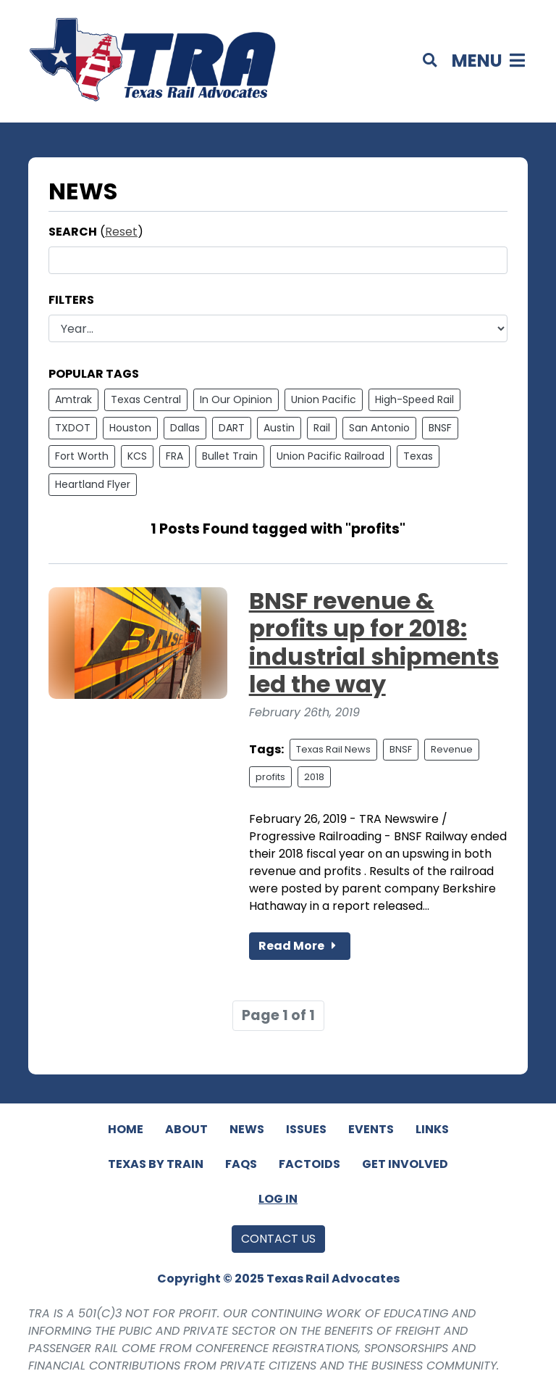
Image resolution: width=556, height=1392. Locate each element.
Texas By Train (155, 1164)
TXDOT (72, 427)
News (246, 1129)
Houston (130, 427)
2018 (314, 777)
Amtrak (73, 399)
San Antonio (379, 427)
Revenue (452, 749)
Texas (418, 456)
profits (270, 777)
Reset (121, 231)
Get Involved (405, 1164)
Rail (321, 427)
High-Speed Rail (414, 399)
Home (125, 1129)
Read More (299, 945)
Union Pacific (323, 399)
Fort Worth (82, 456)
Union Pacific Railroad (330, 456)
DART (232, 427)
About (186, 1129)
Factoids (309, 1164)
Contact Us (278, 1238)
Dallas (185, 427)
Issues (306, 1129)
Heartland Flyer (92, 484)
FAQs (241, 1164)
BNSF (440, 427)
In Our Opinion (236, 399)
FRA (174, 456)
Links (432, 1129)
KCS (137, 456)
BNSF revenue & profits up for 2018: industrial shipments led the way (374, 642)
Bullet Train (230, 456)
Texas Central (146, 399)
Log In (278, 1198)
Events (371, 1129)
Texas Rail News (333, 749)
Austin (279, 427)
